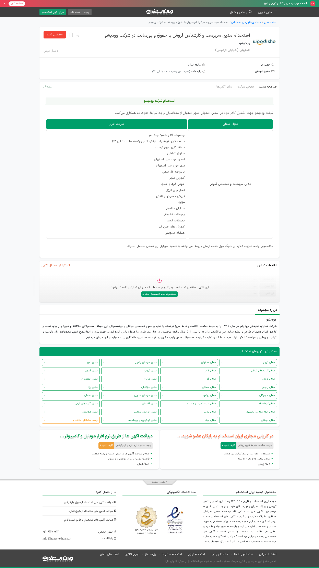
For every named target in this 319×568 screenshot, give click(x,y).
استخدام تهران (196, 554)
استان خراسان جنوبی (145, 395)
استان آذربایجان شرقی (263, 371)
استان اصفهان (208, 362)
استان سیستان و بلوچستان (201, 404)
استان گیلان (91, 371)
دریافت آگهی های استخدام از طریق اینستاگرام (88, 520)
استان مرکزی (150, 379)
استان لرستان (268, 420)
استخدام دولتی (267, 554)
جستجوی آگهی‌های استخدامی (246, 22)
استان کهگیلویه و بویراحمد (142, 420)
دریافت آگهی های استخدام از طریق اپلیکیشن (88, 502)
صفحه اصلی (270, 22)
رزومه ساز (150, 554)
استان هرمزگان (267, 395)
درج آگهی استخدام (53, 12)
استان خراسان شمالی (145, 412)
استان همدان (209, 387)
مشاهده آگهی (17, 3)
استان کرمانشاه (267, 404)
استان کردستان (90, 412)
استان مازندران (149, 387)
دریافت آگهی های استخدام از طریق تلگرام (90, 511)
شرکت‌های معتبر (109, 554)
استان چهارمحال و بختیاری (260, 412)
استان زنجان (268, 387)
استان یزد (93, 387)
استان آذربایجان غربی (86, 404)
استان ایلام (210, 420)
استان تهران (268, 362)
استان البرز (92, 362)
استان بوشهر (209, 395)
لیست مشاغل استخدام (85, 420)
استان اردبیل (209, 412)
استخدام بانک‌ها (243, 554)
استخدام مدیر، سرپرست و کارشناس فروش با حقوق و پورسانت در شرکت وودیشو (177, 35)
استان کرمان (268, 379)
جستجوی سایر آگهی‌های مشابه (159, 294)
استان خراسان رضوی (146, 362)
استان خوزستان (89, 379)
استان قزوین (150, 371)
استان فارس (209, 371)
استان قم (211, 379)
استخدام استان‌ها (172, 554)
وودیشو (244, 43)
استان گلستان (149, 404)
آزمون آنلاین (132, 554)
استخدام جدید (219, 554)
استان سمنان (91, 395)
